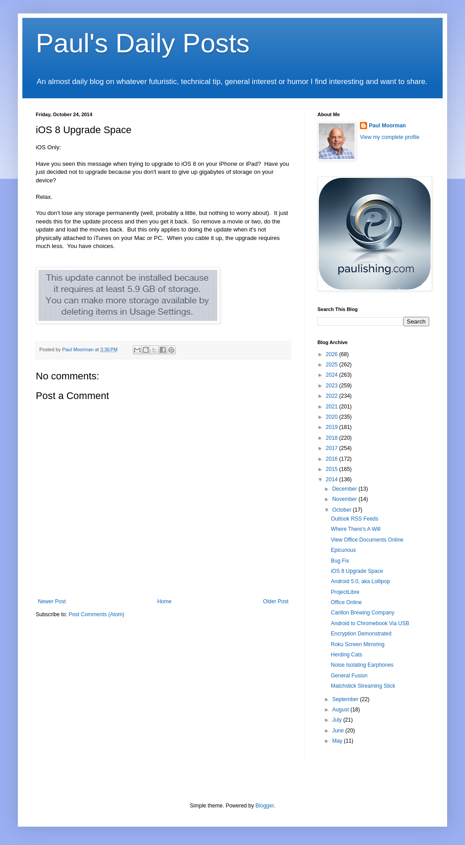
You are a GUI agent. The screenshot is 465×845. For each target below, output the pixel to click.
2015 (332, 469)
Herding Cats (346, 655)
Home (164, 601)
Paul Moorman (387, 125)
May (338, 741)
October (342, 510)
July (337, 720)
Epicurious (343, 550)
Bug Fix (340, 561)
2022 (332, 396)
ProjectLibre (345, 592)
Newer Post (52, 601)
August (341, 709)
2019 (332, 427)
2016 (332, 459)
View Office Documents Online (367, 540)
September (346, 699)
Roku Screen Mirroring (358, 644)
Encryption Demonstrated (361, 634)
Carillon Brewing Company (362, 613)
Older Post (275, 601)
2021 (332, 407)
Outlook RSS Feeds (354, 519)
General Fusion (349, 676)
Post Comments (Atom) (96, 614)
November (345, 499)
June (338, 730)
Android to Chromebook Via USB (370, 623)
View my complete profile (389, 137)
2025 (332, 365)
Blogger (264, 806)
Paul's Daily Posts (142, 43)
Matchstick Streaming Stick (363, 686)
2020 (332, 417)
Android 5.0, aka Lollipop (360, 581)
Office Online (346, 602)
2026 (332, 354)
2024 (332, 375)
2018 (332, 438)
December (345, 489)
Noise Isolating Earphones (362, 665)
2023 (332, 386)
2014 (332, 479)
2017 (332, 448)
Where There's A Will (355, 529)
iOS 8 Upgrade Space (357, 571)
